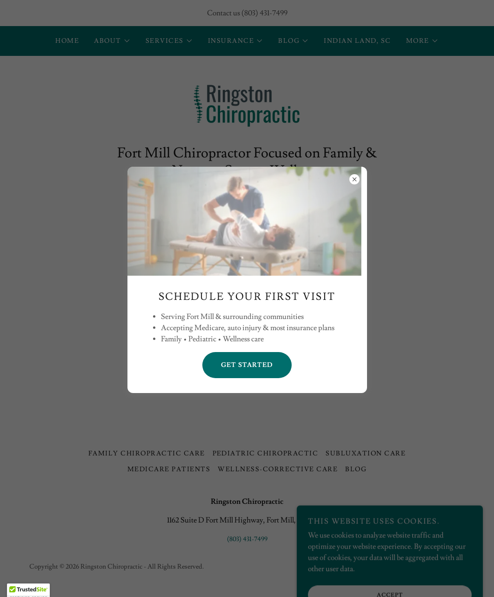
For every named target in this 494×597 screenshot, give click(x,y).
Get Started (247, 365)
